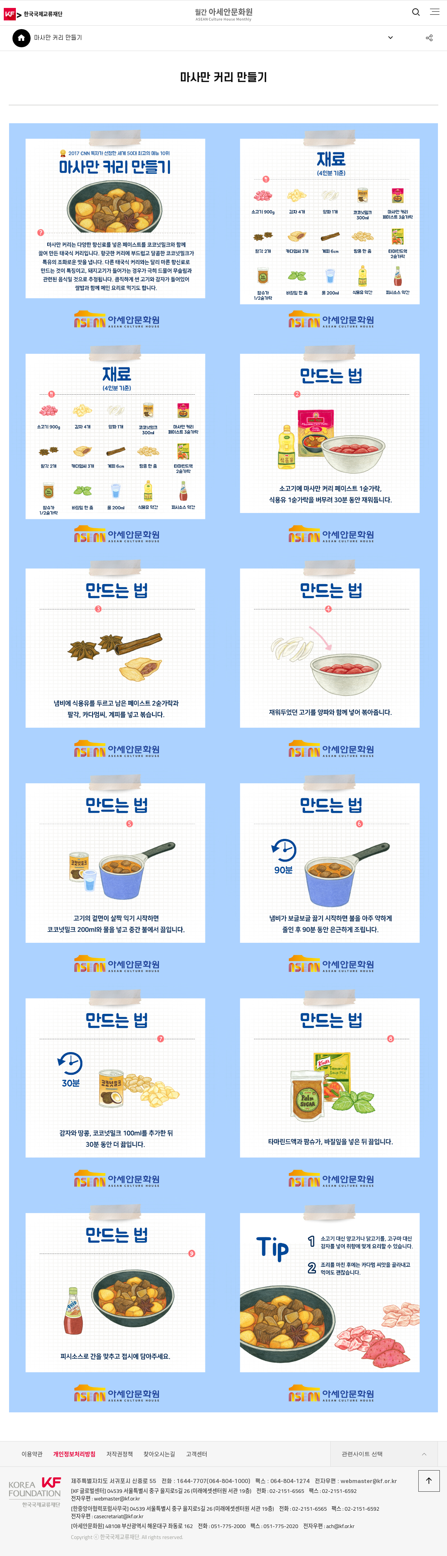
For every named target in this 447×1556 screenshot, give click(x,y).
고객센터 (196, 1454)
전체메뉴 (434, 12)
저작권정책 (119, 1454)
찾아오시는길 (159, 1454)
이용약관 (32, 1454)
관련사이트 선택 (384, 1454)
